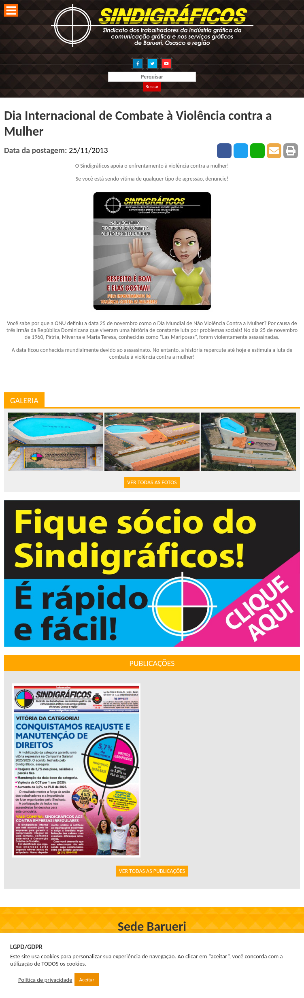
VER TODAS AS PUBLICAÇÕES (152, 871)
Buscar (151, 86)
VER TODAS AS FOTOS (151, 482)
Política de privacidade (45, 979)
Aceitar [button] (86, 980)
